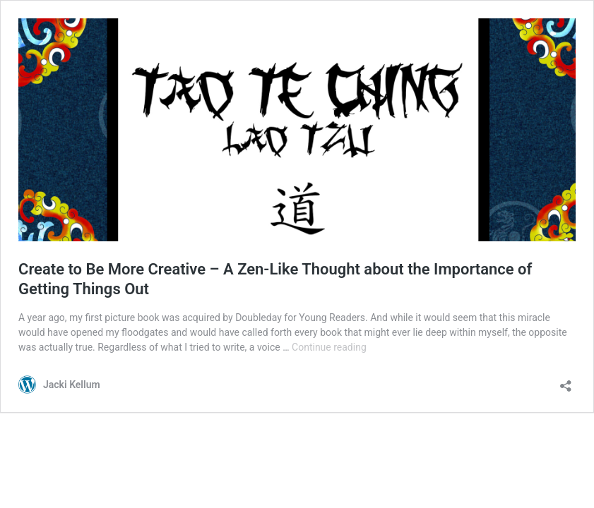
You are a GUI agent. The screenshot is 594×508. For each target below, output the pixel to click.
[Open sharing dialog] (566, 381)
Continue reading (329, 347)
